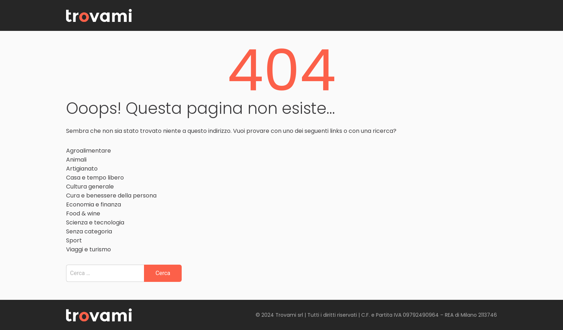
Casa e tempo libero (95, 177)
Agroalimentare (88, 151)
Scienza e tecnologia (95, 222)
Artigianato (82, 168)
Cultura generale (90, 186)
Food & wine (83, 213)
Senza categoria (89, 231)
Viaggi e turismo (88, 249)
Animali (76, 159)
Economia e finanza (93, 204)
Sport (74, 240)
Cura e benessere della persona (111, 195)
